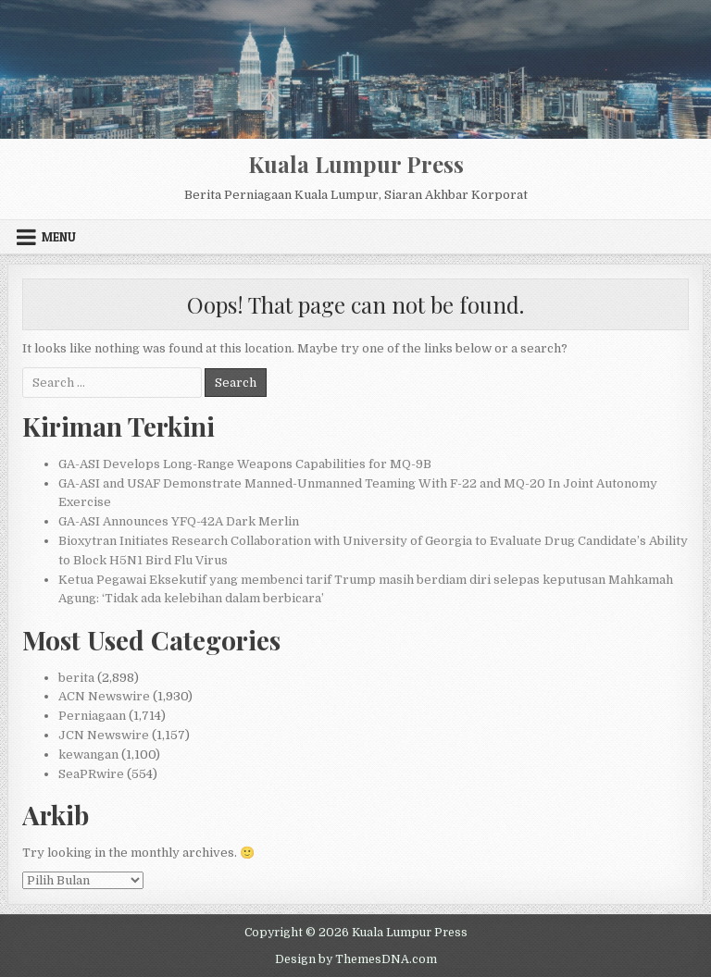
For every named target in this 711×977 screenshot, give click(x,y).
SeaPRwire (91, 774)
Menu (59, 236)
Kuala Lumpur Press (356, 164)
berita (76, 678)
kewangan (88, 754)
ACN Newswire (104, 696)
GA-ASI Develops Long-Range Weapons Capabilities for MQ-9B (244, 464)
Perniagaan (92, 716)
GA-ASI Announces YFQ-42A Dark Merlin (178, 521)
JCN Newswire (103, 735)
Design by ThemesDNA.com (356, 959)
